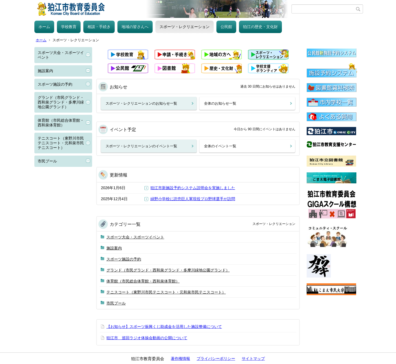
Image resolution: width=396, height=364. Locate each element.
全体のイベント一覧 (220, 146)
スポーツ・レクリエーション (185, 27)
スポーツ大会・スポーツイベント (61, 54)
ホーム (44, 27)
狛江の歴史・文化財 (260, 27)
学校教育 (68, 27)
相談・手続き (99, 27)
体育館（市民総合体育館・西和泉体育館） (61, 122)
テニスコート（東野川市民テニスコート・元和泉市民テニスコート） (61, 143)
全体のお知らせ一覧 (220, 103)
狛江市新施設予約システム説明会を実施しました (192, 188)
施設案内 (45, 71)
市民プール (47, 161)
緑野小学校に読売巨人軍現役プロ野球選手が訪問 (192, 199)
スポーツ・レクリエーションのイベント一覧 (141, 146)
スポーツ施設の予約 (55, 84)
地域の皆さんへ (135, 27)
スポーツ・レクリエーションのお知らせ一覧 (141, 103)
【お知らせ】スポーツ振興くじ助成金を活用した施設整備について (164, 326)
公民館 (226, 27)
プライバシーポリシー (216, 358)
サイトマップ (253, 358)
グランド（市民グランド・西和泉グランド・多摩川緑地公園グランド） (61, 102)
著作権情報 (180, 358)
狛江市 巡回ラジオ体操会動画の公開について (146, 338)
